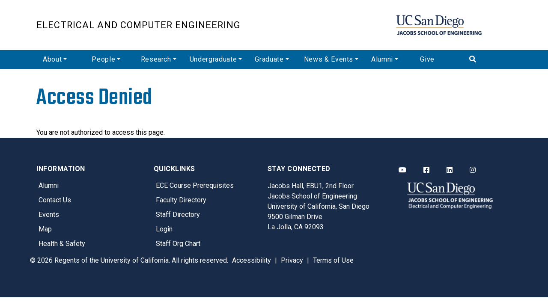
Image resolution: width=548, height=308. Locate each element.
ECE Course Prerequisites (195, 185)
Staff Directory (178, 214)
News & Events (328, 59)
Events (49, 214)
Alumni (382, 59)
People (103, 59)
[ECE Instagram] (473, 170)
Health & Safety (62, 244)
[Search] (487, 59)
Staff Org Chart (178, 244)
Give (427, 59)
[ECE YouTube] (402, 170)
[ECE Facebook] (426, 170)
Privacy (292, 260)
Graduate (269, 59)
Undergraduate (213, 59)
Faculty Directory (181, 200)
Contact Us (55, 200)
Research (156, 59)
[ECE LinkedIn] (450, 170)
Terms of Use (333, 260)
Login (164, 229)
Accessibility (251, 260)
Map (45, 229)
